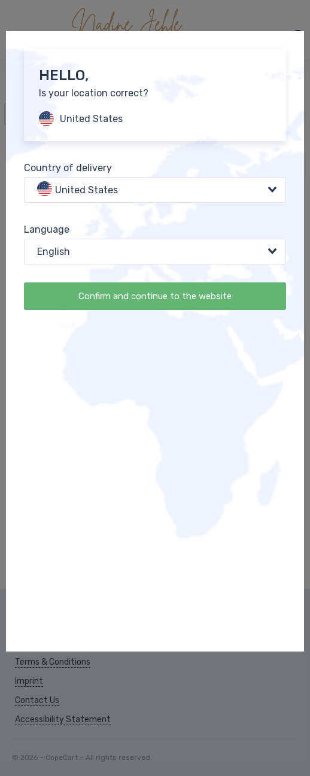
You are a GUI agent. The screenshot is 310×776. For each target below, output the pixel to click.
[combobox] (155, 190)
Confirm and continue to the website (155, 296)
